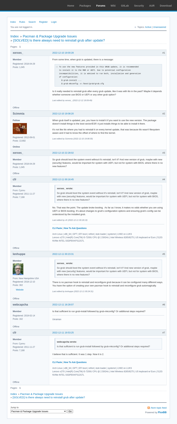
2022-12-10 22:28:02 (63, 152)
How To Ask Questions (75, 228)
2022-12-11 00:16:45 (63, 179)
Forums (100, 5)
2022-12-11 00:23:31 (63, 254)
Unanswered (159, 27)
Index (13, 22)
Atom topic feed (159, 407)
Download (166, 5)
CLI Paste (57, 228)
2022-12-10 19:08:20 (63, 113)
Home (70, 5)
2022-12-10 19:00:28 (63, 52)
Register (43, 22)
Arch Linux (19, 5)
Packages (85, 5)
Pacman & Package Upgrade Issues (50, 36)
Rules (22, 22)
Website (20, 290)
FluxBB (162, 412)
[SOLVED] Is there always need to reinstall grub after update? (59, 40)
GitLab (125, 5)
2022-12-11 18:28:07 (63, 304)
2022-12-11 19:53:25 (63, 332)
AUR (152, 5)
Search (32, 22)
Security (139, 5)
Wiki (113, 5)
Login (54, 22)
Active (148, 27)
